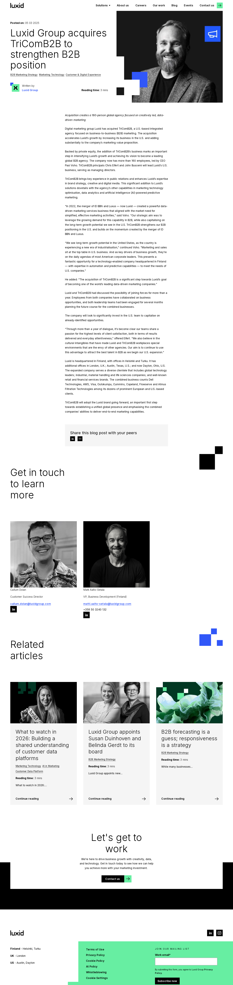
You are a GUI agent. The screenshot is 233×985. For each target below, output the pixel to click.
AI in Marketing (50, 766)
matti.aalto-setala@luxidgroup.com (107, 603)
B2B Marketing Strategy (24, 74)
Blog (174, 5)
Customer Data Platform (29, 771)
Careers (140, 5)
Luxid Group (30, 90)
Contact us (207, 5)
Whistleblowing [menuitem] (96, 972)
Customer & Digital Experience (83, 74)
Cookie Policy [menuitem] (95, 960)
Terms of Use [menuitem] (95, 949)
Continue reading (27, 798)
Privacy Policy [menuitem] (95, 955)
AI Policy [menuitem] (92, 966)
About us (123, 5)
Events (188, 5)
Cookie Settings (97, 978)
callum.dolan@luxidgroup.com (30, 603)
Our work (159, 5)
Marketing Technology (52, 74)
